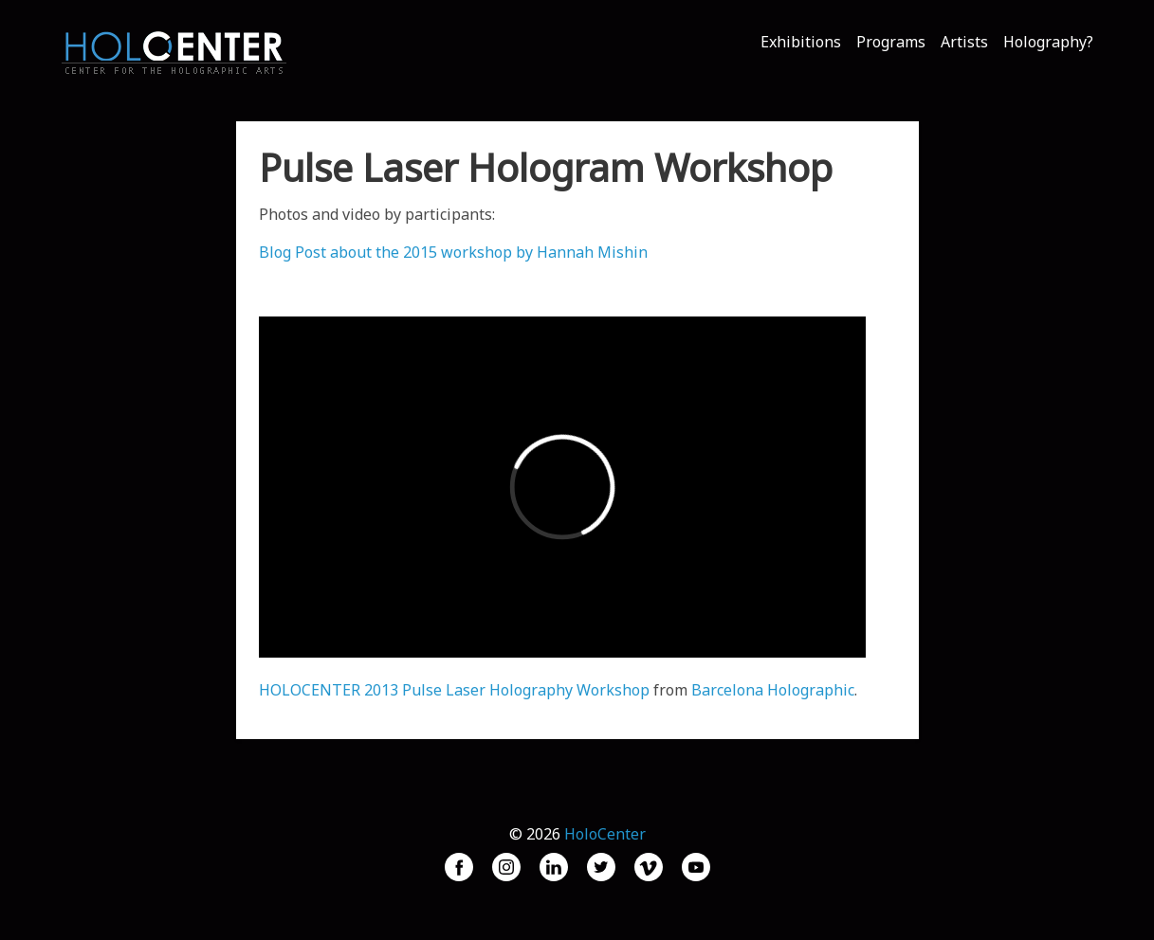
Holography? (1048, 41)
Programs (890, 41)
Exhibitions (800, 41)
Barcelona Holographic (772, 689)
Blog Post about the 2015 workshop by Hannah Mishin (453, 252)
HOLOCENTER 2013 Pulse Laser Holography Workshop (454, 689)
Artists (964, 41)
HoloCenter (605, 833)
